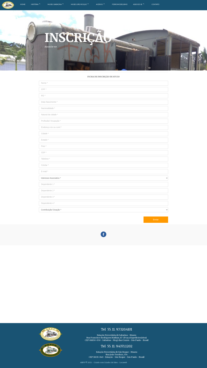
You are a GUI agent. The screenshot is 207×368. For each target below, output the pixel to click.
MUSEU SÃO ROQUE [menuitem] (79, 4)
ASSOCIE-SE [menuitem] (137, 4)
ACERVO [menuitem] (99, 4)
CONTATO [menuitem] (155, 4)
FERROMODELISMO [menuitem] (120, 4)
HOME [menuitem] (22, 4)
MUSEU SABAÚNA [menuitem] (55, 4)
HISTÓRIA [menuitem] (34, 4)
